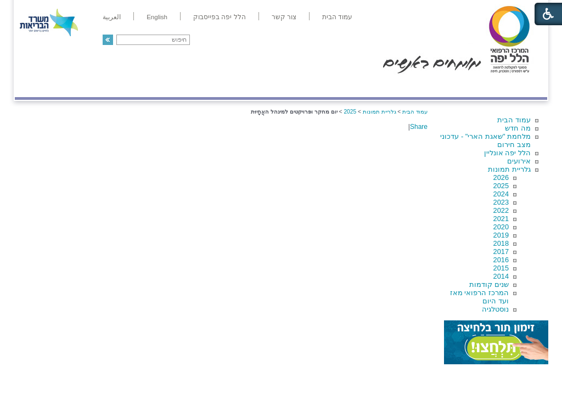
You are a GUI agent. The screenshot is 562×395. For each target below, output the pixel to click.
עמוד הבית (514, 120)
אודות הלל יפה (382, 86)
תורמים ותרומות (87, 86)
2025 (501, 186)
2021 (501, 219)
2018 (501, 243)
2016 (501, 260)
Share (419, 127)
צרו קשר (33, 86)
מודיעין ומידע (516, 86)
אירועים (519, 161)
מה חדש (518, 128)
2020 (501, 227)
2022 (501, 210)
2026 (501, 177)
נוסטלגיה (495, 309)
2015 (501, 268)
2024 (501, 194)
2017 (501, 251)
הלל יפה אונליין (507, 153)
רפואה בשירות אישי (161, 86)
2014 (501, 276)
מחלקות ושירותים (449, 86)
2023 (501, 202)
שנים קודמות (489, 284)
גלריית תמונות (509, 169)
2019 (501, 235)
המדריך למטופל (318, 86)
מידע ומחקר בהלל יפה (244, 86)
